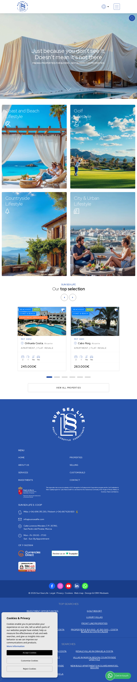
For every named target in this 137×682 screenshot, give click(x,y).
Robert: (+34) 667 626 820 (63, 511)
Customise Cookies (29, 660)
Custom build (77, 472)
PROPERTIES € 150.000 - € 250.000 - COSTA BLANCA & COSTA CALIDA (94, 631)
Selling (74, 465)
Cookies (69, 593)
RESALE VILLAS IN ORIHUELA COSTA (94, 651)
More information (16, 646)
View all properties (68, 388)
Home (21, 457)
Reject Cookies (29, 668)
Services (23, 472)
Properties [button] (76, 457)
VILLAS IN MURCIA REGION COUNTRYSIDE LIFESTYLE (94, 658)
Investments (25, 480)
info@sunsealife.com (34, 519)
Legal (52, 593)
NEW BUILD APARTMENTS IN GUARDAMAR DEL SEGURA (94, 667)
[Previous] (64, 297)
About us (23, 465)
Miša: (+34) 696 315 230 (35, 511)
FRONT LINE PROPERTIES (94, 623)
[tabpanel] (42, 339)
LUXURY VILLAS (94, 617)
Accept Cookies (29, 652)
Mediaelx (104, 593)
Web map (79, 593)
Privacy (60, 593)
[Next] (72, 297)
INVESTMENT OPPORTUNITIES (42, 611)
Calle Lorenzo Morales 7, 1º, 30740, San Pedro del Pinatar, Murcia (41, 527)
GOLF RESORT (94, 611)
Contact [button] (75, 480)
